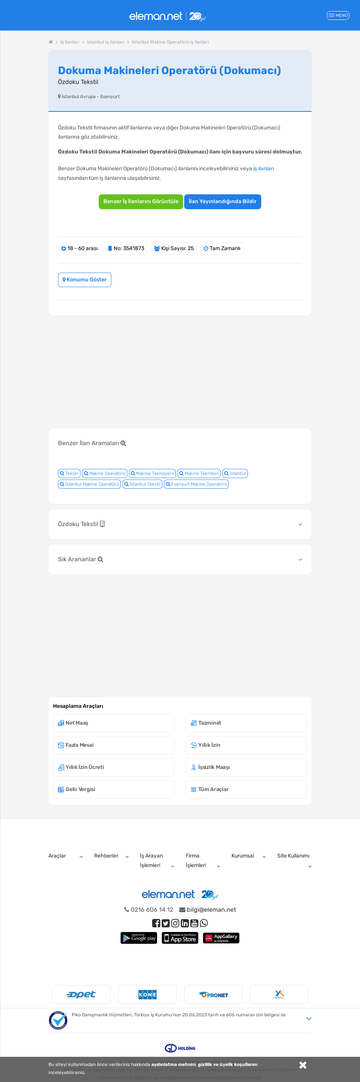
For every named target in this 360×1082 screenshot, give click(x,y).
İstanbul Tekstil (142, 484)
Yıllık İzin (205, 745)
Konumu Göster (85, 279)
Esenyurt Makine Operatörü (196, 484)
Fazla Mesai (75, 745)
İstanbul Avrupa (79, 96)
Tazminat (206, 723)
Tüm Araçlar (209, 789)
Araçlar (57, 856)
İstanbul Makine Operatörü (89, 484)
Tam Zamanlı (225, 248)
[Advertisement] (187, 402)
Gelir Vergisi (76, 789)
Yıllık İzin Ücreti (81, 767)
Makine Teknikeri (199, 473)
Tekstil (69, 473)
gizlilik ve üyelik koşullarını (227, 1064)
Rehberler (106, 856)
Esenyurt (110, 96)
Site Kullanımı (293, 856)
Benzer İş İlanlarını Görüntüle (140, 201)
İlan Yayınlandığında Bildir (223, 201)
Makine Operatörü (104, 473)
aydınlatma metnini (173, 1064)
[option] (81, 994)
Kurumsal (242, 856)
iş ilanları (263, 168)
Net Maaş (73, 723)
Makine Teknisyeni (152, 473)
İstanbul (235, 473)
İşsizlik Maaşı (210, 767)
